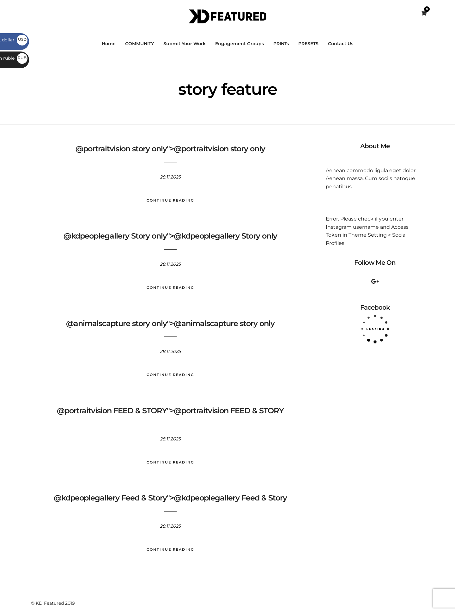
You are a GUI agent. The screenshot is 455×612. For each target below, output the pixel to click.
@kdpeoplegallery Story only (115, 235)
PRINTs (281, 43)
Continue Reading (170, 200)
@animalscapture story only (116, 323)
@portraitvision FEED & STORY (112, 410)
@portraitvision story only (121, 148)
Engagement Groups (239, 43)
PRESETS (308, 43)
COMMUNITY (139, 43)
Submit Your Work (184, 43)
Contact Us (340, 43)
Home (109, 43)
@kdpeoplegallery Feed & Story (110, 497)
